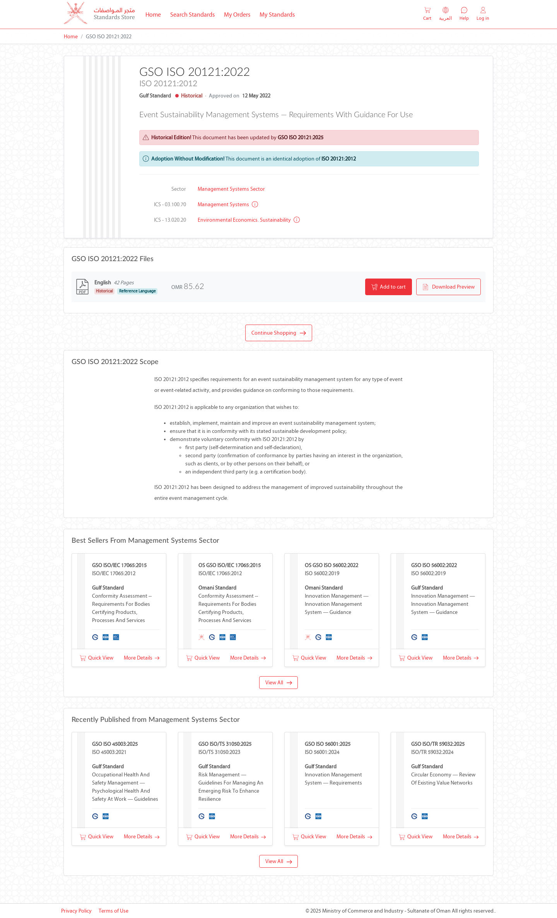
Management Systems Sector (231, 189)
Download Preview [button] (448, 287)
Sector (178, 189)
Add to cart (388, 287)
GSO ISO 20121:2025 (300, 137)
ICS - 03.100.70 (170, 204)
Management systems (228, 204)
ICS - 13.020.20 (170, 220)
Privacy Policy (76, 911)
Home (155, 14)
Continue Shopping (278, 333)
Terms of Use (113, 911)
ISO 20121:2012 (338, 159)
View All (278, 682)
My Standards (277, 14)
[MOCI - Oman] (99, 14)
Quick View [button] (96, 658)
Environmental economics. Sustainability (249, 220)
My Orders (237, 14)
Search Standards (194, 14)
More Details (141, 658)
